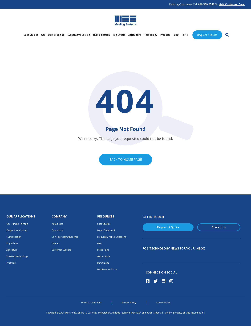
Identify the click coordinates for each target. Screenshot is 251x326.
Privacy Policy (129, 302)
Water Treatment (106, 230)
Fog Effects (119, 34)
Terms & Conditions (91, 302)
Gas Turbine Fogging (52, 34)
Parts (185, 34)
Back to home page (125, 159)
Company (59, 216)
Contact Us (57, 230)
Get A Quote (103, 256)
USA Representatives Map (65, 236)
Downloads (103, 262)
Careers (56, 243)
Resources (105, 216)
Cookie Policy (163, 302)
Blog (176, 34)
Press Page (103, 249)
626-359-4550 (206, 4)
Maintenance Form (107, 269)
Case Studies (31, 34)
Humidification (101, 34)
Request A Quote (207, 35)
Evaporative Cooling (79, 34)
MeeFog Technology (17, 256)
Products (165, 34)
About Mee (57, 223)
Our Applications (20, 216)
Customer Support (61, 249)
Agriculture (134, 34)
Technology (150, 34)
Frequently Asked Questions (111, 236)
